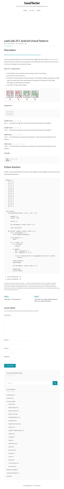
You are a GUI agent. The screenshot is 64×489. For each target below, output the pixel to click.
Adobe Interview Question (38, 283)
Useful (39, 10)
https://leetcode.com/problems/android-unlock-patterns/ (22, 55)
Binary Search (12, 411)
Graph (10, 433)
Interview (9, 398)
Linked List (11, 443)
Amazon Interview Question (18, 285)
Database (11, 420)
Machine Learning (11, 469)
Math (9, 447)
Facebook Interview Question (36, 286)
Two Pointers (12, 463)
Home (25, 10)
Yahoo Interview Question (51, 288)
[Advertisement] (32, 27)
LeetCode (31, 10)
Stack (9, 456)
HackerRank (10, 395)
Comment (7, 315)
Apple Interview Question (34, 285)
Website (6, 357)
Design (10, 427)
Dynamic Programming (14, 430)
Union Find (11, 466)
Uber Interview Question (36, 288)
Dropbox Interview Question (18, 286)
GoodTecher (32, 3)
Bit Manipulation (12, 417)
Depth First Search (13, 424)
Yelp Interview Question (11, 290)
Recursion (11, 450)
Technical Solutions (12, 473)
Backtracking (14, 283)
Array (9, 404)
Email (6, 348)
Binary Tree (11, 414)
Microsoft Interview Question (19, 288)
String (10, 460)
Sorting (10, 453)
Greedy (10, 437)
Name (6, 340)
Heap (10, 440)
